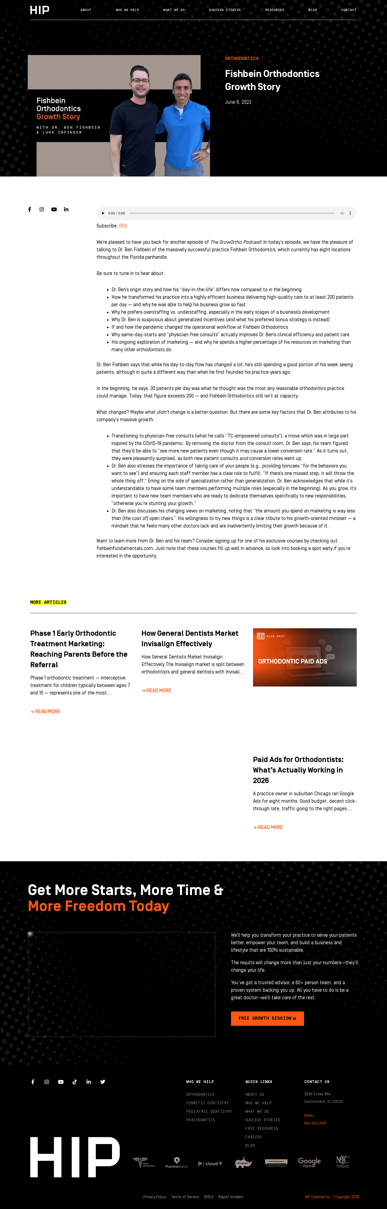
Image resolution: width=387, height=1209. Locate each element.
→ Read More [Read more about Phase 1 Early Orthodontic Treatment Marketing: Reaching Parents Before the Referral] (45, 711)
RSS (123, 226)
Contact (349, 10)
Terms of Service (185, 1197)
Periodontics (200, 1120)
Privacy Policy (155, 1197)
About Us (255, 1094)
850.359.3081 (315, 1123)
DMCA (209, 1197)
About (86, 10)
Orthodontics (200, 1094)
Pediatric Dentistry (209, 1112)
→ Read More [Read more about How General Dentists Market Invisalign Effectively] (157, 691)
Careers (254, 1137)
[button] (48, 602)
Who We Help (127, 10)
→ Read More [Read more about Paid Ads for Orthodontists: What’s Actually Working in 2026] (268, 827)
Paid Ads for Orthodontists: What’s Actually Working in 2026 (298, 770)
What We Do (174, 10)
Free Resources (262, 1128)
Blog (312, 10)
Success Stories (225, 10)
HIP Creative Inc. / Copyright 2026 (332, 1197)
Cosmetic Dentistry (207, 1103)
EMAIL (309, 1116)
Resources (274, 10)
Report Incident (231, 1197)
